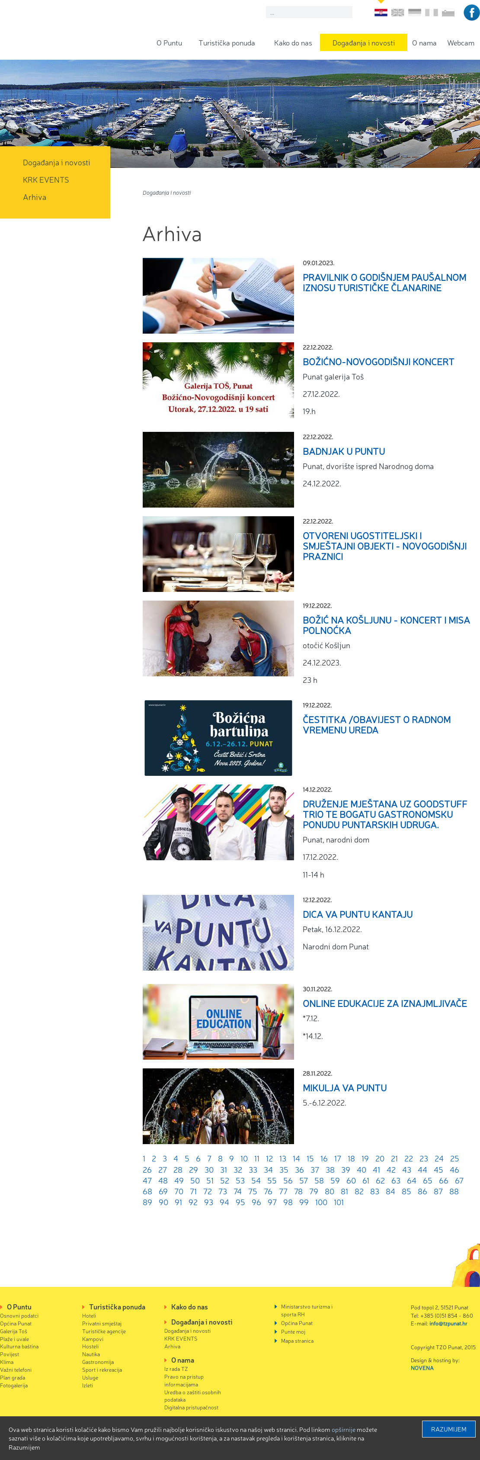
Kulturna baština (19, 1346)
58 (319, 1180)
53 (240, 1180)
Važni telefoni (16, 1369)
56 (288, 1180)
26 (147, 1169)
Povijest (9, 1353)
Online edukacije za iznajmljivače (385, 1003)
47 (147, 1180)
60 (351, 1180)
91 (178, 1201)
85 (406, 1191)
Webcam (460, 42)
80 (329, 1191)
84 (390, 1191)
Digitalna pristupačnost (191, 1407)
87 (438, 1191)
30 (209, 1169)
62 (380, 1180)
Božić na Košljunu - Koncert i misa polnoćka (386, 624)
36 (299, 1169)
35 (283, 1169)
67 (459, 1180)
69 (163, 1191)
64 (411, 1180)
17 (337, 1158)
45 (438, 1169)
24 (439, 1158)
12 (269, 1158)
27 (162, 1169)
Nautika (91, 1353)
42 (391, 1169)
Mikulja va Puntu (345, 1087)
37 (314, 1169)
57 (303, 1180)
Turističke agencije (104, 1331)
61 (365, 1180)
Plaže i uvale (14, 1338)
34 (268, 1169)
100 (321, 1201)
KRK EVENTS (46, 179)
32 (238, 1169)
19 (365, 1158)
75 (252, 1191)
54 (256, 1180)
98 (288, 1201)
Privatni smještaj (102, 1323)
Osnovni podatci (19, 1315)
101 (339, 1201)
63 (395, 1180)
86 (422, 1191)
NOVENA (422, 1367)
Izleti (87, 1385)
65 (427, 1180)
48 (163, 1180)
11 (256, 1158)
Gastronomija (98, 1361)
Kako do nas (293, 42)
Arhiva (34, 196)
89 (147, 1201)
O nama (424, 42)
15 (310, 1158)
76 (268, 1191)
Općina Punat (16, 1323)
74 (238, 1191)
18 (351, 1158)
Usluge (90, 1377)
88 (454, 1191)
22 (408, 1158)
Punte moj (293, 1331)
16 (324, 1158)
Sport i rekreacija (102, 1369)
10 (244, 1158)
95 (240, 1201)
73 (222, 1191)
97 (272, 1201)
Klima (6, 1361)
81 (344, 1191)
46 (454, 1169)
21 (394, 1158)
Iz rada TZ (176, 1368)
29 (193, 1169)
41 (376, 1169)
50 (195, 1180)
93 (208, 1201)
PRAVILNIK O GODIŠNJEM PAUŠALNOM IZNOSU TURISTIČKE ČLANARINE (384, 281)
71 (193, 1191)
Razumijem (449, 1429)
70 (178, 1191)
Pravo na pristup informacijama (184, 1380)
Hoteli (89, 1315)
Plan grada (12, 1377)
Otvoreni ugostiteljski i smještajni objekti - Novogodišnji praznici (385, 545)
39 (345, 1169)
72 (207, 1191)
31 (223, 1169)
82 (359, 1191)
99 (304, 1201)
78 (298, 1191)
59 (335, 1180)
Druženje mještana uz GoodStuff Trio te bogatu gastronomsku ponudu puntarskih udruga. (385, 813)
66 (443, 1180)
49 (179, 1180)
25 (454, 1158)
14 (296, 1158)
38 (330, 1169)
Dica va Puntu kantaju (358, 913)
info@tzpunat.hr (448, 1323)
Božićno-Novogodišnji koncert (378, 361)
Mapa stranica (297, 1340)
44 (422, 1169)
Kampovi (92, 1338)
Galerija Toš (13, 1331)
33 (253, 1169)
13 (282, 1158)
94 (224, 1201)
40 (361, 1169)
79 (313, 1191)
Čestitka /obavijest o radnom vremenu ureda (377, 724)
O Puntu (169, 42)
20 (379, 1158)
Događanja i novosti (364, 42)
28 (177, 1169)
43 (406, 1169)
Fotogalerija (14, 1385)
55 (272, 1180)
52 (224, 1180)
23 (423, 1158)
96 (256, 1201)
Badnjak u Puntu (344, 450)
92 (193, 1201)
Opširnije (343, 1429)
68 (147, 1191)
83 (374, 1191)
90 (163, 1201)
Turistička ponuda (226, 42)
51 (210, 1180)
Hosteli (90, 1346)
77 (283, 1191)
